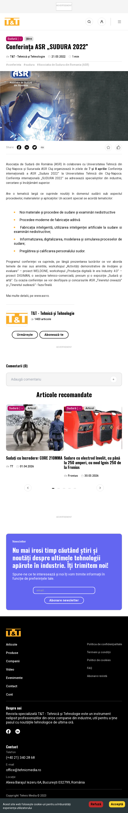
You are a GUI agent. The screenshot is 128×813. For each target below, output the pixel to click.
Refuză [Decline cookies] (96, 804)
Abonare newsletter (64, 600)
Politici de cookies (99, 660)
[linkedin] (26, 147)
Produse (12, 653)
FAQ (89, 668)
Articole (11, 644)
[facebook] (19, 147)
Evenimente (14, 678)
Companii (13, 661)
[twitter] (34, 147)
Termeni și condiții (99, 652)
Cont (9, 694)
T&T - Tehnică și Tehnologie (52, 313)
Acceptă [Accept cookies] (117, 804)
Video (10, 669)
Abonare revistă (97, 676)
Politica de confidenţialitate (104, 644)
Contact (11, 686)
